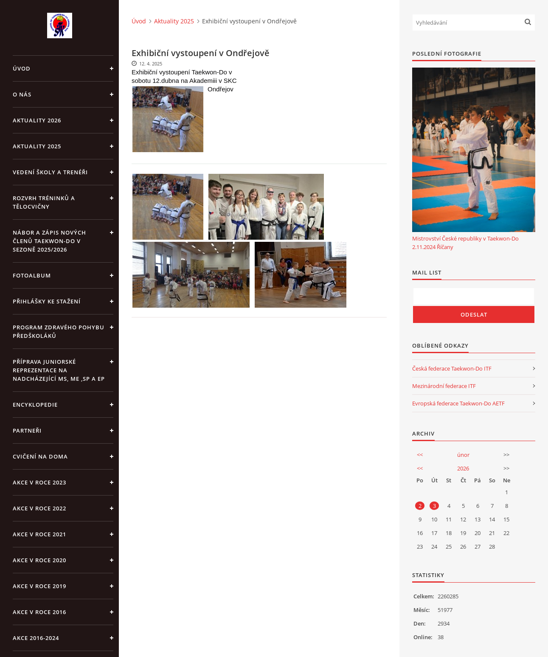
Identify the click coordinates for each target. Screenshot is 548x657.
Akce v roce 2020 (39, 560)
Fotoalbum (32, 275)
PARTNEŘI (27, 430)
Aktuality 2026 (37, 120)
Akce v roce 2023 (39, 482)
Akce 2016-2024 (36, 638)
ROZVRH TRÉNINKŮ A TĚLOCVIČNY (44, 202)
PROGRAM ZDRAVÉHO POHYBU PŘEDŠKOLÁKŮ (58, 331)
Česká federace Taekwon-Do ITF (452, 368)
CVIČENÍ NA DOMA (40, 456)
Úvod (22, 68)
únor (463, 455)
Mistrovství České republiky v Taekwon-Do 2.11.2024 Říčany (465, 243)
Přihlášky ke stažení (47, 301)
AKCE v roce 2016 (39, 612)
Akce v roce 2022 (39, 508)
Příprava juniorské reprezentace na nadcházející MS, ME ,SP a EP (59, 370)
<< (420, 455)
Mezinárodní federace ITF (444, 386)
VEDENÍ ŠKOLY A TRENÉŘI (50, 172)
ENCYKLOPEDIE (35, 404)
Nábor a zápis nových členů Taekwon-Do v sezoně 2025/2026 (49, 241)
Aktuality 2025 (37, 146)
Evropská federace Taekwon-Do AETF (458, 403)
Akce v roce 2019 (39, 586)
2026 (463, 468)
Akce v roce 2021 (39, 534)
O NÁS (22, 94)
